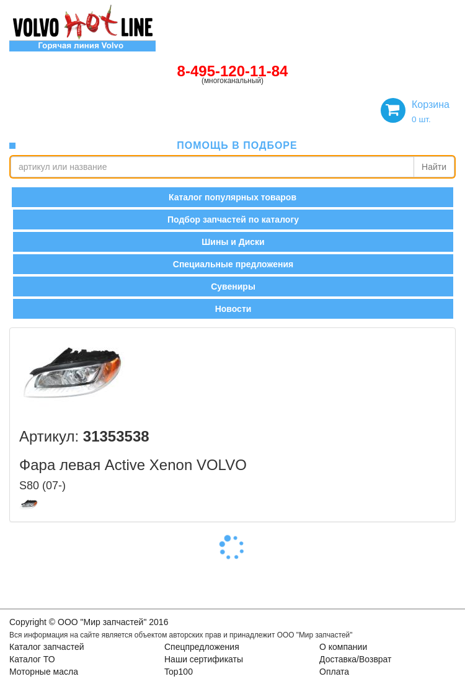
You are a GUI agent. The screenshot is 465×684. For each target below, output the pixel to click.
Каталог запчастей (46, 647)
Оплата (334, 672)
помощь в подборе (237, 145)
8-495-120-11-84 (232, 71)
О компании (343, 647)
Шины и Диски (233, 242)
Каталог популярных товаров (232, 197)
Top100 (178, 672)
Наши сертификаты (203, 659)
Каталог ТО (32, 659)
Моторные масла (43, 672)
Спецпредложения (201, 647)
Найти (434, 167)
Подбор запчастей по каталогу (233, 219)
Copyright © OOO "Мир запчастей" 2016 (88, 622)
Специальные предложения (233, 264)
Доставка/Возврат (355, 659)
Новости (233, 309)
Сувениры (233, 286)
